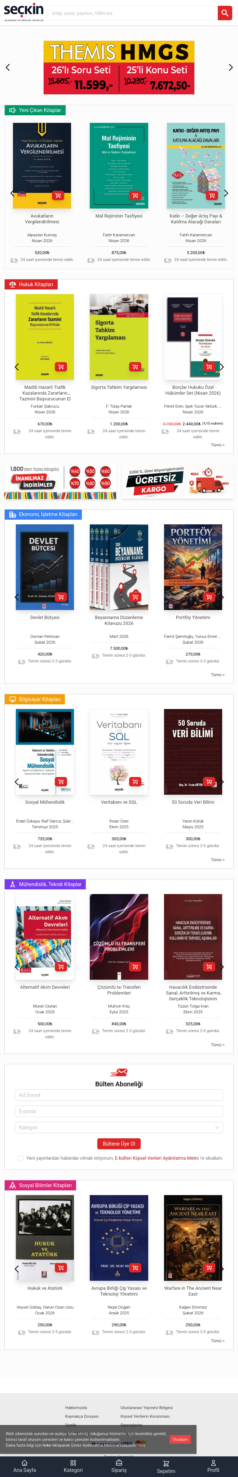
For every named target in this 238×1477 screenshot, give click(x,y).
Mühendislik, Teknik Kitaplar (45, 884)
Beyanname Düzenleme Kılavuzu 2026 (119, 620)
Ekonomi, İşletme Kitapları (43, 514)
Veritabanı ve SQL (119, 802)
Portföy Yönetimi (193, 617)
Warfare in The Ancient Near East (193, 1291)
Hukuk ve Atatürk (44, 1288)
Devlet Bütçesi (45, 617)
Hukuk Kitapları (31, 284)
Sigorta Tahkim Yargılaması (119, 387)
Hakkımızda (76, 1407)
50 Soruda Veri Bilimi (193, 802)
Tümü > (218, 444)
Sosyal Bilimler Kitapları (40, 1185)
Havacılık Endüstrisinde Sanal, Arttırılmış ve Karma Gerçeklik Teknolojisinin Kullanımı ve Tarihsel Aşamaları (193, 998)
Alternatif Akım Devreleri (45, 987)
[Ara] (225, 13)
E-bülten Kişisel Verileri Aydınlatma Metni (157, 1158)
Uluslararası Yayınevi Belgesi (146, 1407)
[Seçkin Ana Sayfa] (23, 11)
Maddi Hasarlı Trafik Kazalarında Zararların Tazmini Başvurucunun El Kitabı (45, 396)
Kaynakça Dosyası (82, 1416)
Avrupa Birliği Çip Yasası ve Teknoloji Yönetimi (118, 1291)
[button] (7, 68)
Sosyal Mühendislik (45, 802)
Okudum (180, 1439)
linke (47, 1445)
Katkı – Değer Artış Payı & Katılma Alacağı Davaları (196, 218)
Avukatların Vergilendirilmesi (42, 218)
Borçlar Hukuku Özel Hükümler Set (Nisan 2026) (193, 390)
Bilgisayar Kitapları (35, 699)
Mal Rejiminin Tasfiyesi (119, 216)
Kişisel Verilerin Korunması (145, 1416)
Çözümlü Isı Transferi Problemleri (119, 990)
